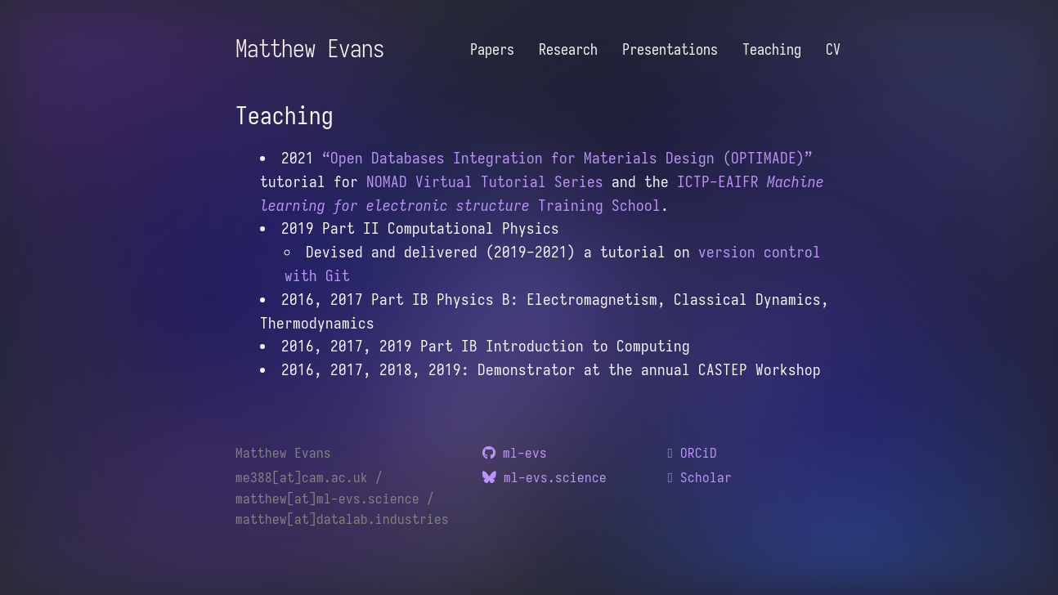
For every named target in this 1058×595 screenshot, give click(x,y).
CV (833, 49)
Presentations (670, 49)
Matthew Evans (309, 49)
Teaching (771, 49)
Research (568, 49)
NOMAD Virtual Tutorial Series (484, 181)
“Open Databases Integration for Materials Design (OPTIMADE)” (567, 158)
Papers (492, 49)
